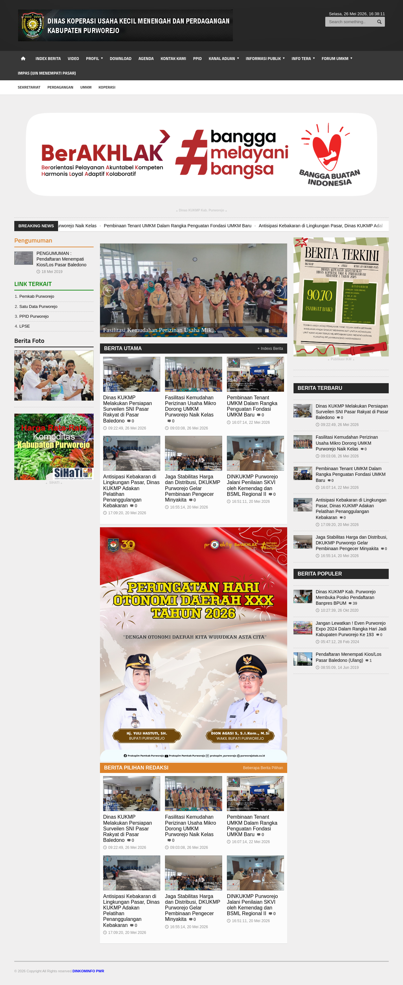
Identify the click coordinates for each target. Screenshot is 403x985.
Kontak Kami (173, 58)
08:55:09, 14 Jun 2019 (337, 667)
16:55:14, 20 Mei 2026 (186, 507)
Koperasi (107, 87)
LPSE (24, 326)
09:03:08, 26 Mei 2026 (186, 428)
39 (355, 603)
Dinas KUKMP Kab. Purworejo (201, 211)
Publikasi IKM (341, 360)
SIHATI (54, 483)
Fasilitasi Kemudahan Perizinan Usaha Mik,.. (159, 329)
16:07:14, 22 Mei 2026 (248, 422)
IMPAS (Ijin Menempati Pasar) (47, 73)
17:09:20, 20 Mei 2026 (124, 513)
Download (120, 58)
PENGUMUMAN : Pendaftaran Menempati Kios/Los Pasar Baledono (61, 259)
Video (73, 58)
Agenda (146, 58)
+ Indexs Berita (270, 348)
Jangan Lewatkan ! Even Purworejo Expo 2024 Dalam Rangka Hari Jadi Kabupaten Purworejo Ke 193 (351, 629)
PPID (197, 58)
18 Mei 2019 (49, 272)
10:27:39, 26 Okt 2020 (337, 610)
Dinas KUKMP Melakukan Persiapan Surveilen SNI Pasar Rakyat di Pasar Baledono (127, 409)
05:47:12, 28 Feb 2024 (337, 642)
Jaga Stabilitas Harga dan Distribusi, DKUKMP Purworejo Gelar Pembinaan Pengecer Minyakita (192, 488)
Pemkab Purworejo (36, 296)
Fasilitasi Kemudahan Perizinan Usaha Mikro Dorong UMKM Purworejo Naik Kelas (190, 406)
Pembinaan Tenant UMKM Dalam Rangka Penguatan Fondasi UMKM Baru (241, 225)
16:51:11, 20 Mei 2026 (248, 501)
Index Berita (48, 58)
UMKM (86, 87)
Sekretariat (29, 87)
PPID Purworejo (34, 316)
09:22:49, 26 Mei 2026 (124, 428)
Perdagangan (60, 87)
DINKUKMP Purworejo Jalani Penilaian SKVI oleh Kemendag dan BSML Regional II (252, 485)
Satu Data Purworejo (38, 306)
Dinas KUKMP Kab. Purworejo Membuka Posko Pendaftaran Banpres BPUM (346, 597)
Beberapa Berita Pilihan (263, 768)
